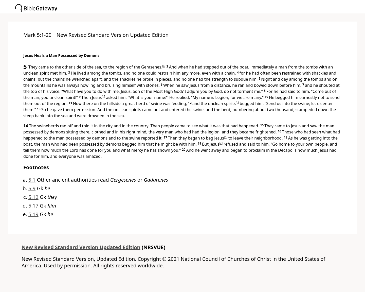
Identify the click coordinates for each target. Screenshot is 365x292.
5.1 (31, 179)
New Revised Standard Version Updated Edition (81, 247)
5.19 (33, 214)
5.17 (33, 205)
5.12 (33, 197)
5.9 (31, 188)
